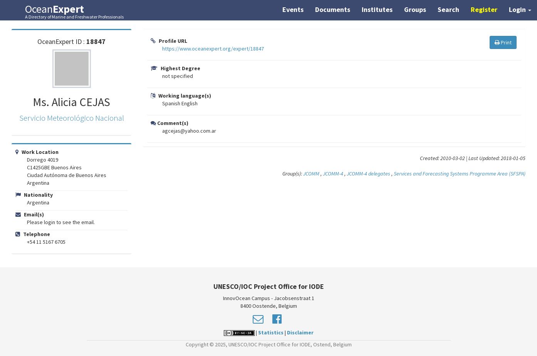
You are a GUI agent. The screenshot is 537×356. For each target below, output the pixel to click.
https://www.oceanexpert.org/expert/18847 (213, 48)
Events (293, 9)
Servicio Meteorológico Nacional (71, 118)
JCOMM (311, 173)
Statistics (271, 332)
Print (503, 42)
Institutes (377, 9)
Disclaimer (300, 332)
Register (484, 9)
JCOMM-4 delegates (368, 173)
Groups (415, 9)
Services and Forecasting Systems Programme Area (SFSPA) (459, 173)
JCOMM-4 (333, 173)
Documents (332, 9)
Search (448, 9)
